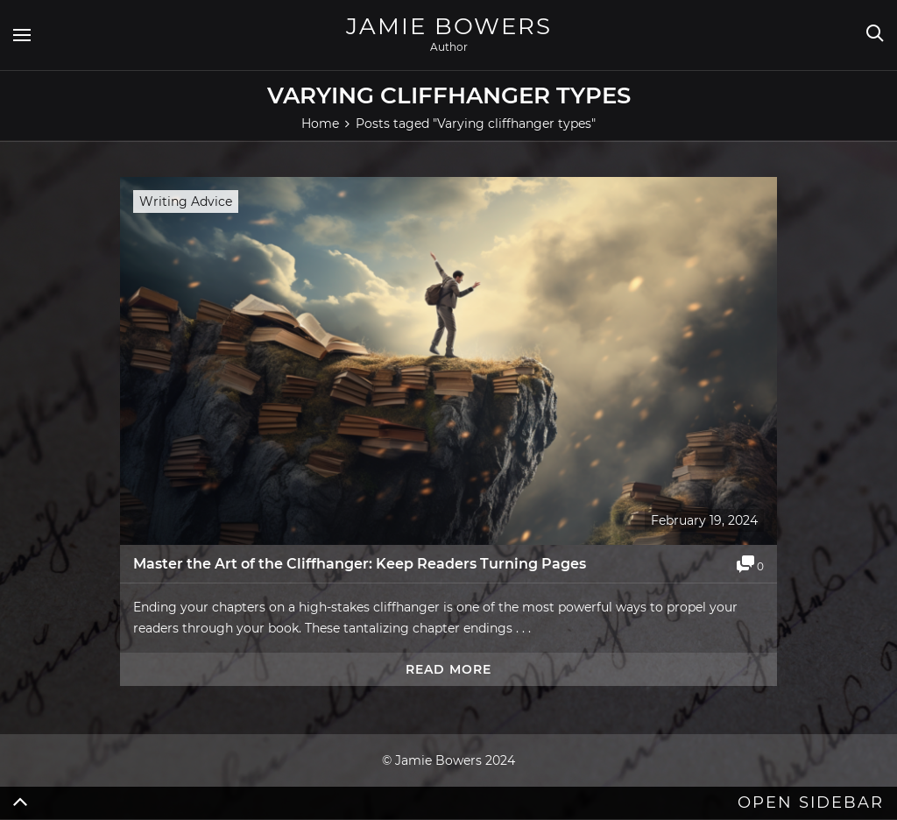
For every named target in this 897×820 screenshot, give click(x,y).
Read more (448, 669)
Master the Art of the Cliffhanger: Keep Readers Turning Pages (359, 563)
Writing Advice (185, 201)
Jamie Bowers (449, 26)
